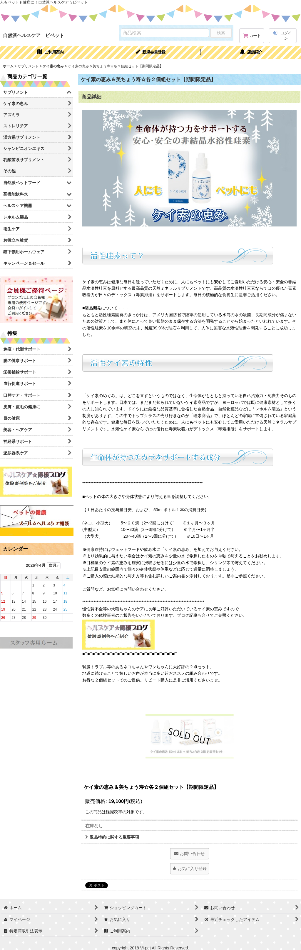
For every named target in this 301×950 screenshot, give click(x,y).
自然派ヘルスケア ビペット (33, 35)
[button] (189, 868)
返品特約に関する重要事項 (112, 837)
